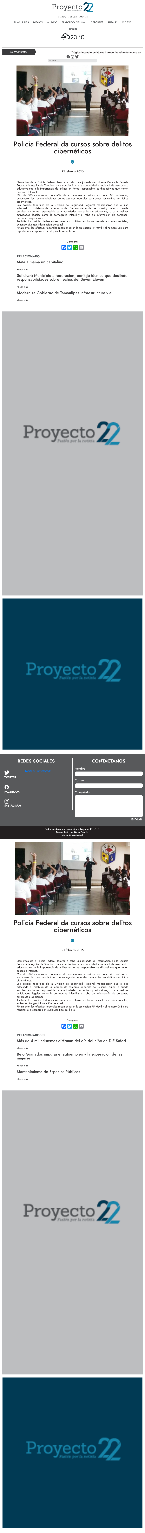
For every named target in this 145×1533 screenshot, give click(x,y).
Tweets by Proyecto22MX (38, 771)
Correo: (80, 780)
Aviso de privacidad (72, 835)
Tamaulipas (21, 22)
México (38, 22)
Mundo (52, 22)
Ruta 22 (113, 22)
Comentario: (82, 792)
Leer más (23, 269)
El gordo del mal (74, 22)
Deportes (97, 22)
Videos (126, 22)
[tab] (12, 775)
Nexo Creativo (81, 832)
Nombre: (80, 768)
